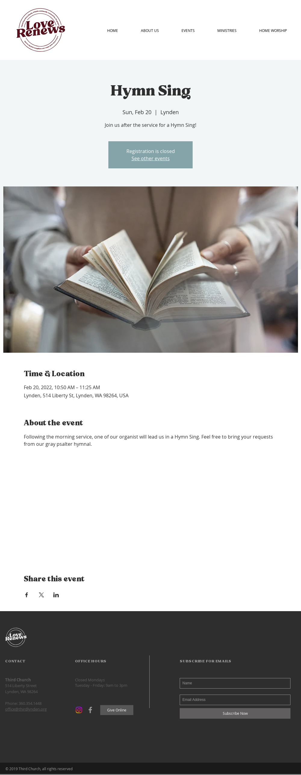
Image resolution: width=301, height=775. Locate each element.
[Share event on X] (41, 594)
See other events (151, 158)
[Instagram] (79, 710)
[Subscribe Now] (235, 713)
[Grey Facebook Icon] (90, 710)
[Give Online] (116, 710)
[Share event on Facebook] (26, 594)
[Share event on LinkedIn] (56, 594)
